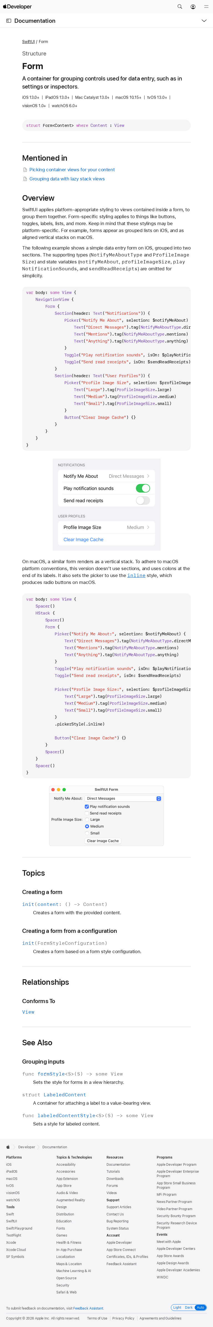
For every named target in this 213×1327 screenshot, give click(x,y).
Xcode (11, 1243)
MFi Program (166, 1195)
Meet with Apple (169, 1242)
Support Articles (118, 1207)
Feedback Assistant (121, 1264)
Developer (26, 1147)
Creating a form (42, 891)
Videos (111, 1193)
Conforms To (38, 1001)
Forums (112, 1186)
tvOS (10, 1186)
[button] (179, 6)
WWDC (162, 1277)
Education (64, 1221)
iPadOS (11, 1172)
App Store (64, 1186)
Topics (33, 872)
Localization (65, 1257)
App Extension (67, 1179)
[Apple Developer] (17, 6)
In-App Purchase (69, 1250)
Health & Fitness (68, 1243)
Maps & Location (69, 1264)
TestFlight (13, 1235)
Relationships (45, 982)
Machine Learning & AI (73, 1271)
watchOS (13, 1200)
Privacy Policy (123, 1318)
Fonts (60, 1228)
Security (62, 1285)
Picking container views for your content (68, 169)
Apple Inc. (42, 1318)
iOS (9, 1165)
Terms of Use (97, 1318)
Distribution (65, 1214)
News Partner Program (174, 1202)
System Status (117, 1228)
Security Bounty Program (176, 1216)
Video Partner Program (174, 1209)
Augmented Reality (70, 1200)
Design (61, 1207)
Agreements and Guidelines (160, 1318)
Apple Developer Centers (176, 1249)
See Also (37, 1042)
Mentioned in (44, 157)
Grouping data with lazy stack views (63, 178)
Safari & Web (66, 1292)
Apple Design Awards (173, 1263)
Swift (10, 1214)
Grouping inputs (43, 1061)
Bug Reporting (117, 1221)
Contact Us (115, 1214)
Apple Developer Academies (178, 1270)
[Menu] (206, 6)
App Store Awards (170, 1256)
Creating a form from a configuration (69, 930)
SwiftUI (28, 41)
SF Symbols (15, 1257)
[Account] (193, 6)
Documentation (34, 20)
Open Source (66, 1278)
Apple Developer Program (176, 1165)
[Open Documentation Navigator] (9, 21)
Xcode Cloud (16, 1250)
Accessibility (65, 1165)
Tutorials (113, 1172)
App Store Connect (121, 1250)
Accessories (65, 1172)
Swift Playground (19, 1228)
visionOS (13, 1193)
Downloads (114, 1179)
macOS (11, 1179)
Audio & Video (67, 1193)
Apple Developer (119, 1243)
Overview (38, 197)
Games (61, 1235)
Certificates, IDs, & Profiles (127, 1257)
